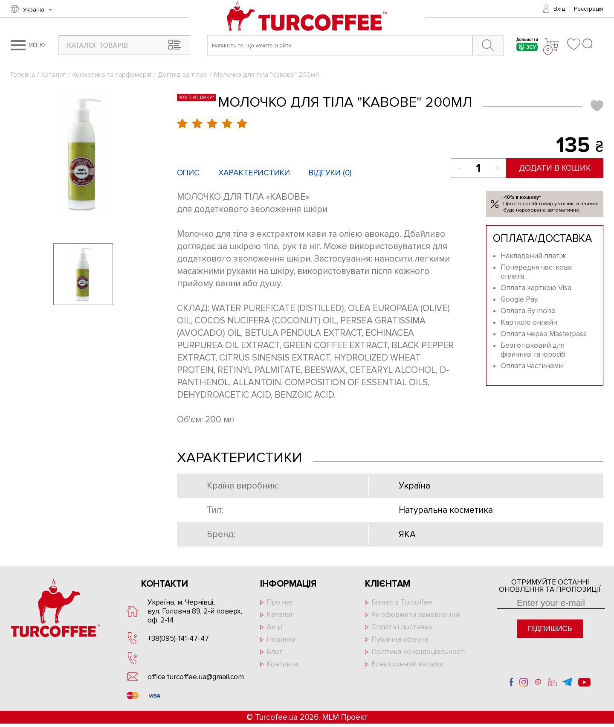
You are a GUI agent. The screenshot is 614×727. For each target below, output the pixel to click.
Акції (274, 626)
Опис (188, 173)
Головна (23, 74)
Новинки (281, 639)
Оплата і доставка (401, 626)
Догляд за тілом (183, 74)
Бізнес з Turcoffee (401, 602)
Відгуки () (330, 173)
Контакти (282, 664)
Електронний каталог (408, 664)
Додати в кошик (555, 168)
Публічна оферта (400, 639)
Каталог (53, 74)
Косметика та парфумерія (111, 74)
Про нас (279, 602)
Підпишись (550, 629)
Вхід (559, 8)
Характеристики (254, 173)
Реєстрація (588, 8)
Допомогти (527, 45)
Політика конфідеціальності (418, 651)
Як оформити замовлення (415, 614)
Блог (274, 651)
